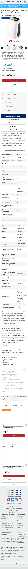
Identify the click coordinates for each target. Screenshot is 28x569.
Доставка (19, 520)
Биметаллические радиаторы (7, 525)
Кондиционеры (4, 521)
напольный (19, 160)
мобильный (19, 154)
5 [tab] (18, 484)
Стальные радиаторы (6, 529)
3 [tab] (14, 484)
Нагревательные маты (6, 530)
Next (26, 425)
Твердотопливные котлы (6, 520)
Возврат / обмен (21, 529)
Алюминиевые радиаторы (7, 527)
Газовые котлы (4, 516)
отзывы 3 (17, 15)
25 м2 (4, 64)
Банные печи (4, 534)
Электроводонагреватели (7, 523)
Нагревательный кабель (6, 532)
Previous (2, 425)
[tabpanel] (14, 425)
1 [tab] (13, 444)
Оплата (19, 521)
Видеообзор (14, 41)
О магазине (20, 516)
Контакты (19, 518)
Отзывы (19, 530)
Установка (19, 532)
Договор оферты (21, 534)
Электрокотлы (4, 518)
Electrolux (12, 70)
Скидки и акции (20, 523)
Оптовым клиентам (21, 536)
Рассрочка (14, 84)
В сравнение (7, 89)
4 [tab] (16, 484)
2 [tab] (15, 444)
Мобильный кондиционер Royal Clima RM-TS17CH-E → (21, 398)
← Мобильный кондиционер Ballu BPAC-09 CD (7, 398)
